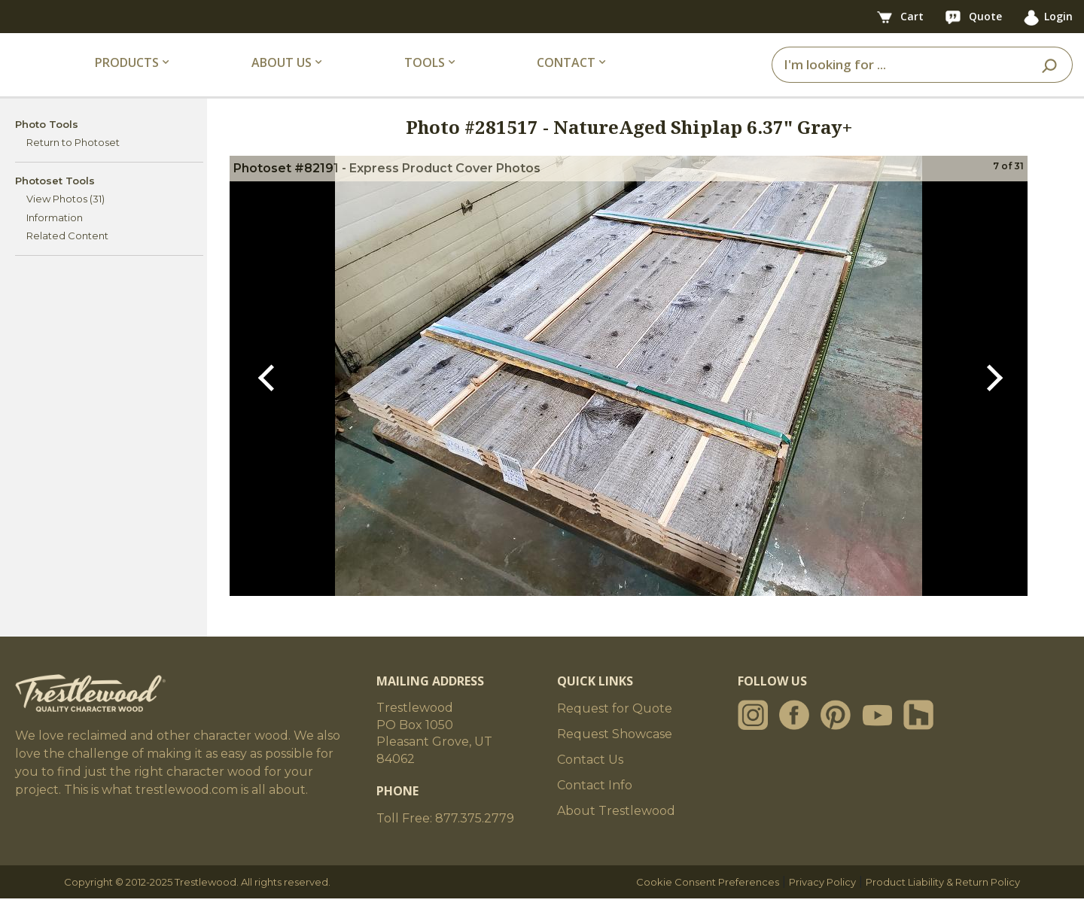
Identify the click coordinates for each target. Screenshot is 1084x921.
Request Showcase (614, 756)
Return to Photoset (73, 165)
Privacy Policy (822, 904)
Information (54, 239)
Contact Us (590, 782)
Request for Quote (614, 731)
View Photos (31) (65, 221)
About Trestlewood (616, 833)
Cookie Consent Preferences (707, 904)
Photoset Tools (55, 202)
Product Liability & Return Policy (943, 904)
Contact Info (594, 808)
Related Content (67, 258)
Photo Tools (46, 146)
